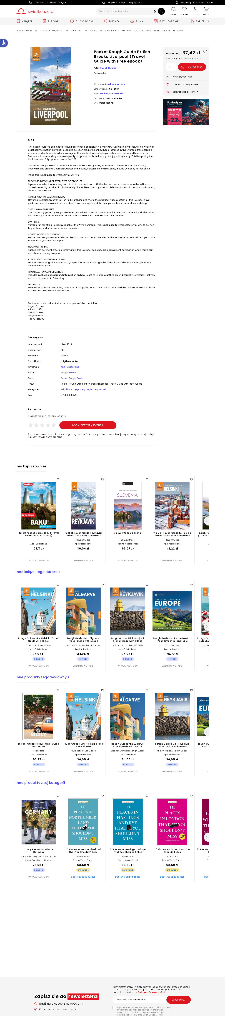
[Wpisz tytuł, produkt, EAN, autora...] (130, 11)
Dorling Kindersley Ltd (128, 543)
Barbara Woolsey (29, 856)
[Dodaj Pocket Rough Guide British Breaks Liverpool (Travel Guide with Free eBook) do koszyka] (192, 67)
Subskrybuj (178, 999)
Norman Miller (127, 856)
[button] (154, 12)
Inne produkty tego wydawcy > (42, 677)
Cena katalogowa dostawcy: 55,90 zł (183, 58)
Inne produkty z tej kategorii (40, 782)
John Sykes (172, 856)
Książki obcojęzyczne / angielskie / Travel (83, 389)
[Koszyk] (206, 11)
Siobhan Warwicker (76, 645)
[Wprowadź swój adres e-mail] (151, 999)
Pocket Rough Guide (111, 93)
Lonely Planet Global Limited (38, 860)
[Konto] (195, 11)
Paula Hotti (31, 645)
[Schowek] (184, 11)
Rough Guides (108, 68)
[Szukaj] (161, 11)
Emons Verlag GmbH (83, 860)
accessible (3, 42)
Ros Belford (38, 750)
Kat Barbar (43, 856)
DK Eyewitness (128, 540)
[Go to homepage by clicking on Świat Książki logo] (35, 11)
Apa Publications (115, 84)
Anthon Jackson (120, 645)
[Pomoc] (173, 11)
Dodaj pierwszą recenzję (88, 425)
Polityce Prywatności (151, 992)
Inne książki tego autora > (38, 572)
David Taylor (83, 856)
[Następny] (206, 520)
